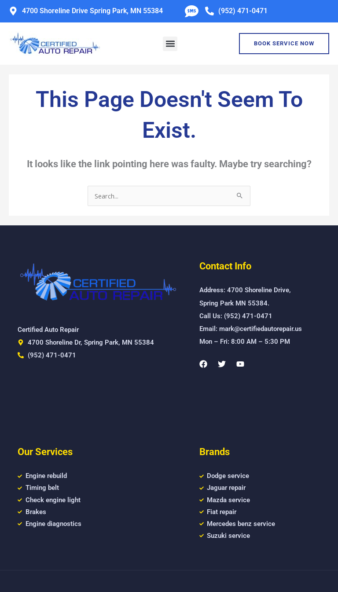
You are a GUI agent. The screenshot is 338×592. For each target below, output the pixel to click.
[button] (170, 44)
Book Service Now (284, 43)
